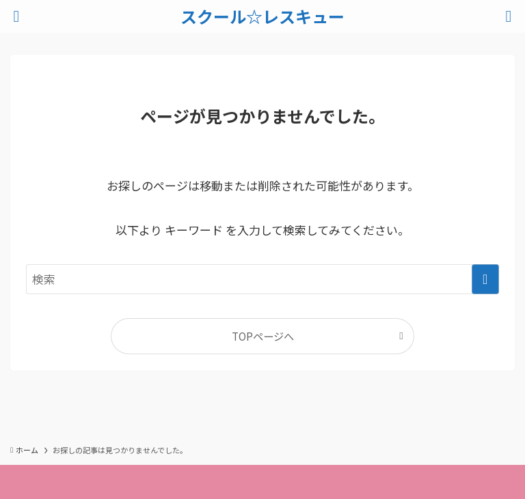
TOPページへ (263, 335)
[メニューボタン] (16, 16)
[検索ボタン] (508, 16)
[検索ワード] (262, 279)
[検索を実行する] (485, 279)
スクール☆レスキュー (262, 16)
